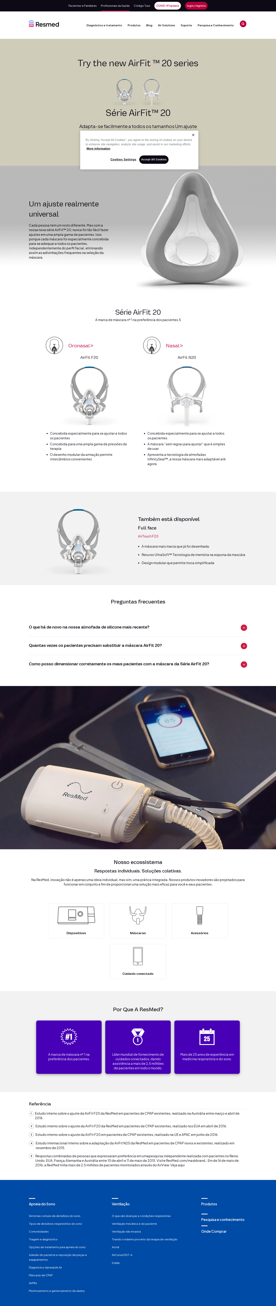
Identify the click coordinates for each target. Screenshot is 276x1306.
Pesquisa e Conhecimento (216, 31)
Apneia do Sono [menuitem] (42, 1163)
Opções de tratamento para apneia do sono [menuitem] (57, 1206)
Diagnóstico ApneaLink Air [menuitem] (45, 1226)
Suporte (188, 31)
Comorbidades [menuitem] (39, 1190)
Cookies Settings (123, 159)
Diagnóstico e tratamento (104, 31)
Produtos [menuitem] (209, 1163)
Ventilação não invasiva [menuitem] (126, 1190)
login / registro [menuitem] (196, 5)
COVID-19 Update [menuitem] (167, 5)
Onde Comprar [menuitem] (214, 1190)
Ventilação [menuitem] (121, 1163)
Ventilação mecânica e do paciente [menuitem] (134, 1182)
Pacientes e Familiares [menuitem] (83, 5)
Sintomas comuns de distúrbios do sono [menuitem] (54, 1174)
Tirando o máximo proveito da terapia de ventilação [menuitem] (144, 1198)
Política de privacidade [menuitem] (104, 1276)
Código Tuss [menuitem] (142, 5)
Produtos (133, 31)
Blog (149, 25)
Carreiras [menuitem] (179, 1276)
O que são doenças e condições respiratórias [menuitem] (141, 1174)
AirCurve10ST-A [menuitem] (122, 1213)
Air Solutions (168, 31)
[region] (139, 150)
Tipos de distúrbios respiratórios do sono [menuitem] (55, 1182)
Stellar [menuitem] (116, 1221)
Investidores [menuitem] (211, 1276)
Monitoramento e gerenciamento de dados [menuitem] (57, 1249)
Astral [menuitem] (115, 1206)
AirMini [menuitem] (33, 1241)
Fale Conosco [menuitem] (61, 1276)
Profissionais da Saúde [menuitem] (115, 5)
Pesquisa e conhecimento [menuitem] (223, 1178)
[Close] (193, 135)
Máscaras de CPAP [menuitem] (41, 1234)
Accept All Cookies (154, 159)
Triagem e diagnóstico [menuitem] (43, 1198)
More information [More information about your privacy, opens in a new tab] (98, 148)
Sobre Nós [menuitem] (148, 1276)
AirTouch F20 (148, 535)
